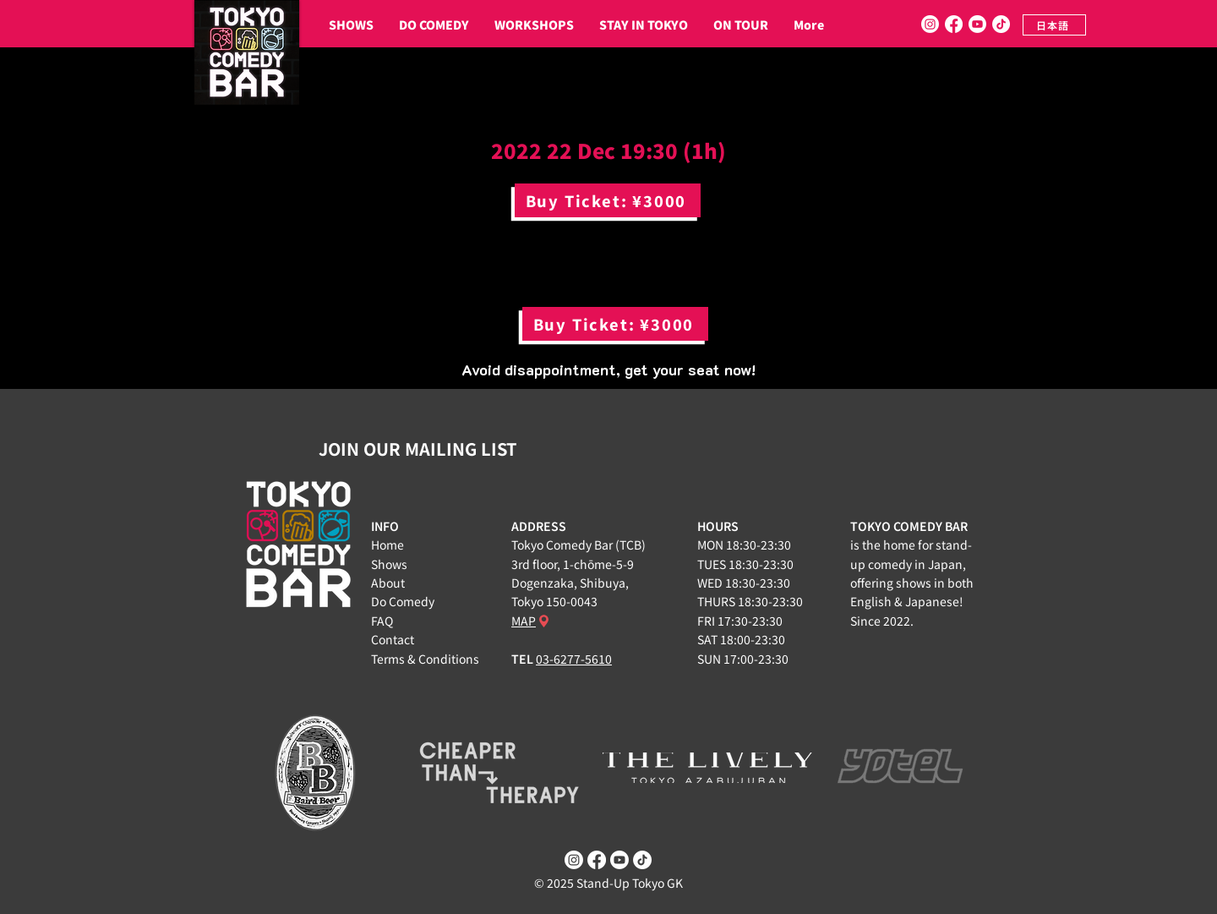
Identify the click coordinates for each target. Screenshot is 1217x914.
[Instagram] (930, 24)
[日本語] (1054, 25)
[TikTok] (1001, 24)
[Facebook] (954, 24)
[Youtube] (977, 24)
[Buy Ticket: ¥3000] (608, 200)
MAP (523, 620)
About (388, 582)
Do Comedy (402, 601)
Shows (389, 564)
